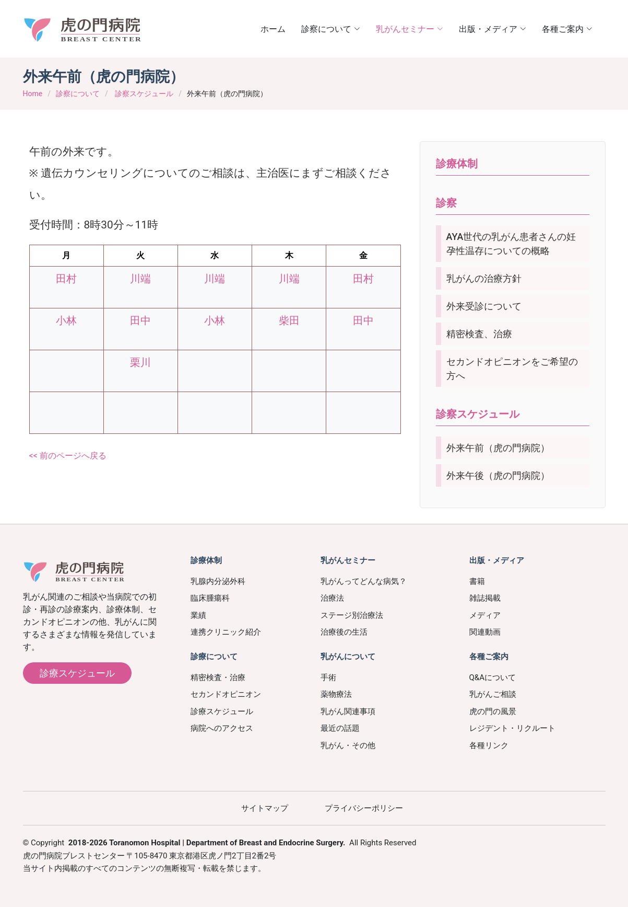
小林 (66, 320)
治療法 (332, 598)
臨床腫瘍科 (210, 598)
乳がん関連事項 (348, 711)
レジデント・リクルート (512, 728)
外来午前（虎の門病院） (498, 447)
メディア (485, 615)
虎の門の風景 (492, 711)
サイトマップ (264, 808)
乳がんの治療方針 (484, 278)
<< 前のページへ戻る (67, 456)
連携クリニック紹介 (226, 632)
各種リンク (488, 745)
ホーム (273, 28)
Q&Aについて (492, 677)
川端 (140, 278)
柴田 (289, 320)
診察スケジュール (144, 93)
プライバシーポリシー (364, 808)
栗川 (140, 362)
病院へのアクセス (222, 728)
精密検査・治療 (218, 677)
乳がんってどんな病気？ (364, 581)
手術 (328, 677)
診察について (78, 93)
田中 (140, 320)
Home (33, 93)
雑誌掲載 (485, 598)
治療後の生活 (344, 632)
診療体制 (457, 163)
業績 (198, 615)
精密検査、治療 (479, 333)
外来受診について (484, 306)
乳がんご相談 (492, 694)
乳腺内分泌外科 (218, 581)
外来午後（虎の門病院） (498, 475)
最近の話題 (340, 728)
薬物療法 (336, 694)
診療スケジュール (77, 673)
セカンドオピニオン (226, 694)
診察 (446, 203)
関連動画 (485, 632)
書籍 (477, 581)
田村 (66, 278)
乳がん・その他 (348, 745)
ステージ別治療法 (352, 615)
